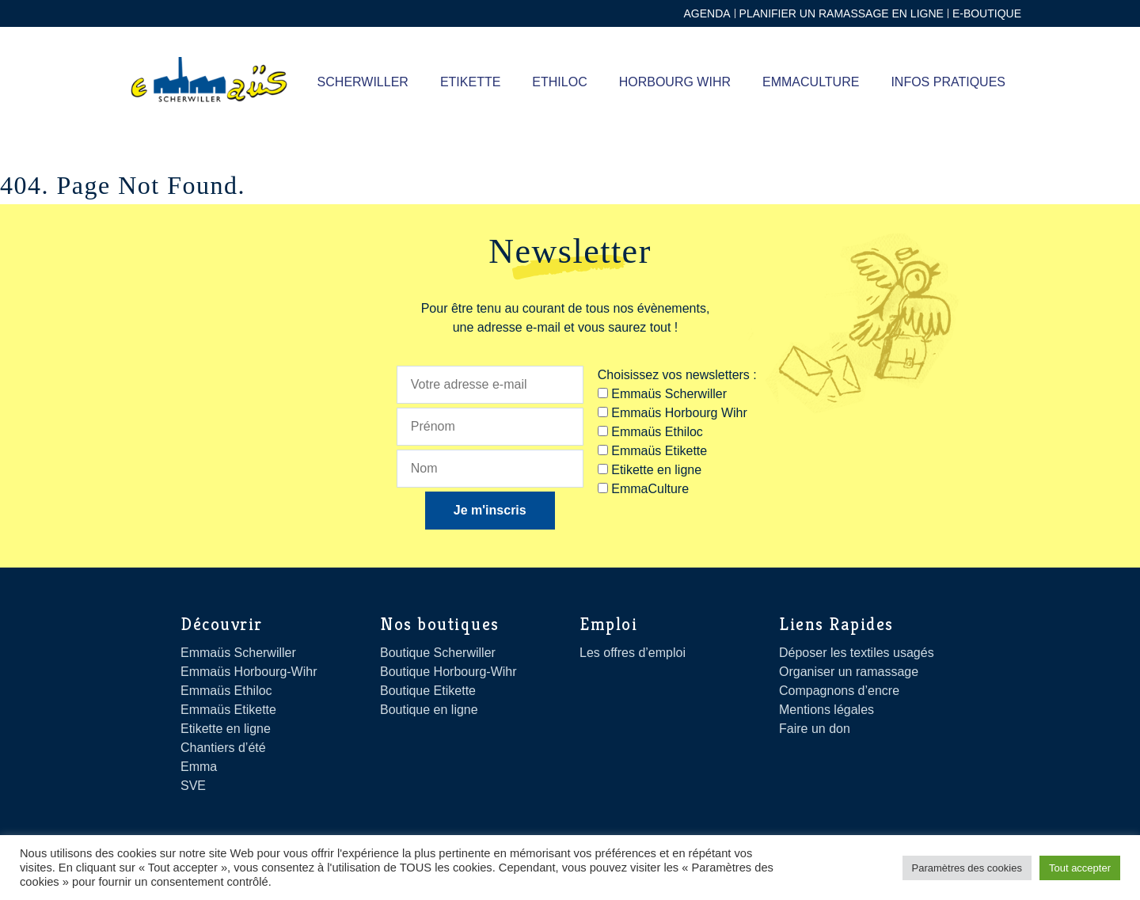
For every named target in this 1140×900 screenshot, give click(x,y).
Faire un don (814, 728)
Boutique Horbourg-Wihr (448, 671)
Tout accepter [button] (1080, 868)
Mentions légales (826, 709)
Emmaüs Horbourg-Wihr (248, 671)
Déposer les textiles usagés (856, 652)
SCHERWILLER (362, 82)
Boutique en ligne (429, 709)
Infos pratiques (948, 82)
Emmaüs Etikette (228, 709)
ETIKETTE (470, 82)
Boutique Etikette (428, 690)
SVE (193, 785)
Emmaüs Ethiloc (226, 690)
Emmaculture (810, 82)
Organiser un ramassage (848, 671)
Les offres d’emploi (633, 652)
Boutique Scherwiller (438, 652)
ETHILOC (559, 82)
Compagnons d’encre (839, 690)
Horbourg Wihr (675, 82)
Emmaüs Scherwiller (238, 652)
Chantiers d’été (223, 747)
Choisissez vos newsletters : (677, 375)
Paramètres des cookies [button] (967, 868)
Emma (198, 766)
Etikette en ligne (225, 728)
